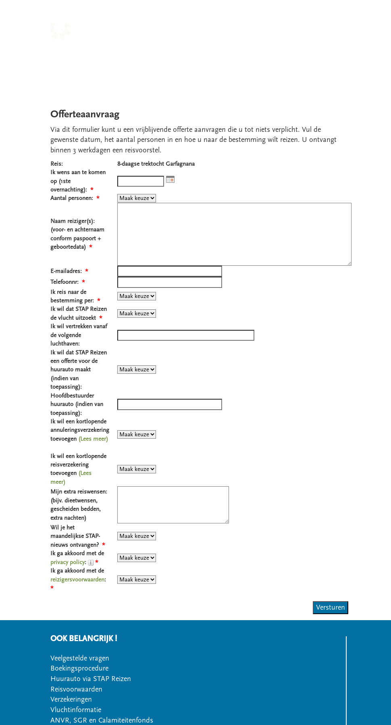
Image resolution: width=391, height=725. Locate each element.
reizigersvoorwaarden (77, 579)
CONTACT (202, 62)
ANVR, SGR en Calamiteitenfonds (101, 720)
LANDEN (183, 52)
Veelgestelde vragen (79, 658)
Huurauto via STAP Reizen (90, 679)
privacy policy (67, 562)
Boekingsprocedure (79, 668)
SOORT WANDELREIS (238, 52)
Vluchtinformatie (75, 710)
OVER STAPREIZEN (310, 52)
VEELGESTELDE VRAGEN (300, 62)
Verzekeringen (71, 699)
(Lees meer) (93, 438)
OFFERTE (239, 62)
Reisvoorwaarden (76, 689)
